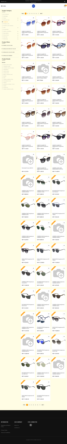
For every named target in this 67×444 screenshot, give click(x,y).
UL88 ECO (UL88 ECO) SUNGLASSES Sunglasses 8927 (42, 32)
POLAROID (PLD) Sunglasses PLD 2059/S (43, 358)
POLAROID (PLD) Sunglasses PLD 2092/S (43, 406)
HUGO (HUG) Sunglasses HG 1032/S (59, 263)
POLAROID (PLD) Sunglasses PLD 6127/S (28, 311)
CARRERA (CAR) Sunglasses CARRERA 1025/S (43, 311)
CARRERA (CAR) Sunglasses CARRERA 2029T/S (28, 240)
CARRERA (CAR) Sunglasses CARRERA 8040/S (28, 194)
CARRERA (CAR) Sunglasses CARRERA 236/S (43, 382)
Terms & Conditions (5, 441)
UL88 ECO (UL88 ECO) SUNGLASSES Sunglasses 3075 (58, 124)
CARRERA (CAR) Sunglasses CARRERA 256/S (43, 217)
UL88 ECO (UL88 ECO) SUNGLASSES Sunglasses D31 (58, 55)
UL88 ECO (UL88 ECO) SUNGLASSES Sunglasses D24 (58, 78)
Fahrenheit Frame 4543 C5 (27, 169)
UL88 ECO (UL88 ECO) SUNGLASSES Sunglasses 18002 (27, 101)
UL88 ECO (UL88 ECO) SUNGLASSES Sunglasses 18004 (27, 32)
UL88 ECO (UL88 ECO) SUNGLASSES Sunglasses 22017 (58, 147)
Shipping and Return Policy (5, 435)
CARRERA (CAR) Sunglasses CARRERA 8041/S (28, 358)
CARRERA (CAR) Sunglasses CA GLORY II (28, 287)
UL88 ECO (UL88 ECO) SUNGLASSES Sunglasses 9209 (42, 170)
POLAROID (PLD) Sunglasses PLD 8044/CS (43, 334)
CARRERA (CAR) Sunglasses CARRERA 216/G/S (43, 240)
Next (41, 13)
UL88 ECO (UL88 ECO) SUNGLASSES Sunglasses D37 (42, 55)
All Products (6, 14)
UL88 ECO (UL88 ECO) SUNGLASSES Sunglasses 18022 (27, 55)
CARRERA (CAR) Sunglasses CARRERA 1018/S (43, 194)
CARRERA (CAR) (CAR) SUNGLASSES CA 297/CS (58, 170)
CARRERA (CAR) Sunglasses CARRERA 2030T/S (59, 287)
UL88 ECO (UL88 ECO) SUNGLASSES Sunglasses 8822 (42, 101)
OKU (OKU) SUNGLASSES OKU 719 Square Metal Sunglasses (42, 78)
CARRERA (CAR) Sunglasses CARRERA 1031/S (28, 334)
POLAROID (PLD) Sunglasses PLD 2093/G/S (43, 287)
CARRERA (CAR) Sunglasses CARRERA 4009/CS (59, 382)
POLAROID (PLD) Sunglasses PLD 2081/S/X (28, 382)
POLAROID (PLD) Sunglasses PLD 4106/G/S (59, 194)
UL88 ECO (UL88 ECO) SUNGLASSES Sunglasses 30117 (27, 124)
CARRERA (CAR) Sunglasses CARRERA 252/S (59, 311)
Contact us (16, 436)
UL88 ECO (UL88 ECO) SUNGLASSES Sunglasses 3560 (58, 101)
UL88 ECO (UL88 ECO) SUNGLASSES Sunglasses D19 (58, 32)
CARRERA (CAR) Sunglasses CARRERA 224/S (28, 217)
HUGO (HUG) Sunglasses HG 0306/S (28, 406)
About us (16, 434)
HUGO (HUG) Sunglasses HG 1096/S (59, 217)
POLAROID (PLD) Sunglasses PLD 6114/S (59, 358)
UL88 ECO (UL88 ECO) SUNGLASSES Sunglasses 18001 (27, 147)
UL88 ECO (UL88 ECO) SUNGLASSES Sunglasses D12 (42, 147)
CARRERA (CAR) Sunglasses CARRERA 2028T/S (59, 240)
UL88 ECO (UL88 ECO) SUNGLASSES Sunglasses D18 (27, 78)
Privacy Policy (4, 439)
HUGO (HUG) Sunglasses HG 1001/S (43, 263)
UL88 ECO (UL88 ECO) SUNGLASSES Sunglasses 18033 (42, 124)
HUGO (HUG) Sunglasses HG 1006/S (28, 263)
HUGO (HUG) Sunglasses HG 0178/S (59, 334)
